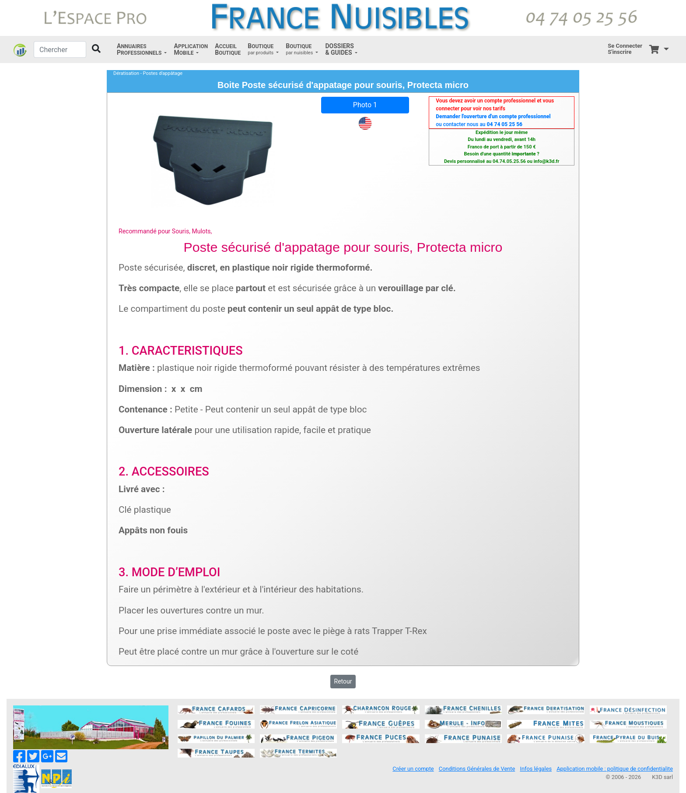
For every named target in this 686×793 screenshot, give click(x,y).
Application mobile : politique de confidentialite (614, 768)
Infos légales (536, 768)
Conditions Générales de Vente (477, 768)
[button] (141, 49)
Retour (343, 681)
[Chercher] (60, 49)
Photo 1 (365, 105)
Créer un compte (413, 768)
